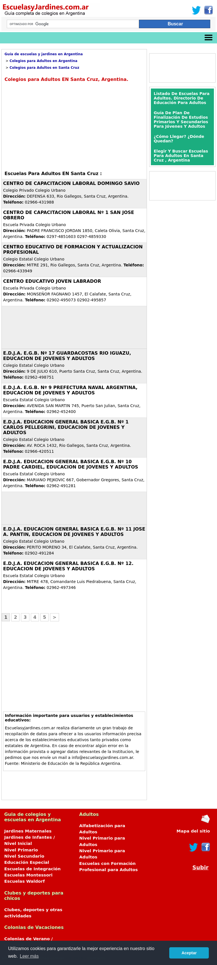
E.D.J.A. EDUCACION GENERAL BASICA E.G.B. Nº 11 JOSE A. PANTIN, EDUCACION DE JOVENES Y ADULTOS (74, 531)
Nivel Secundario (24, 856)
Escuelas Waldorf (24, 881)
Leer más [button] (29, 956)
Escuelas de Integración (32, 868)
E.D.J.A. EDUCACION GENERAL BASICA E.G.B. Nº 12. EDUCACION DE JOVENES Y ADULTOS (68, 566)
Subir (200, 867)
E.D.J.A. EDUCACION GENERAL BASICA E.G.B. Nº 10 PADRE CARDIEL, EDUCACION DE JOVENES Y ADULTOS (70, 464)
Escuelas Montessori (28, 875)
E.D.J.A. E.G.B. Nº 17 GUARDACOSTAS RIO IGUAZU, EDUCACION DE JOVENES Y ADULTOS (67, 355)
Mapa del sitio (193, 831)
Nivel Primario (21, 850)
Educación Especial (26, 862)
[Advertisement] (52, 125)
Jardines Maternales (27, 831)
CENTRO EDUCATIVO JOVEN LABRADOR (52, 281)
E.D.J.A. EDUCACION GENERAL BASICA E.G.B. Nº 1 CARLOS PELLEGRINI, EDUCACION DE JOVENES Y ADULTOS (66, 427)
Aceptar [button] (189, 953)
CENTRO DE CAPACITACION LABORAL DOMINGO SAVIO (71, 183)
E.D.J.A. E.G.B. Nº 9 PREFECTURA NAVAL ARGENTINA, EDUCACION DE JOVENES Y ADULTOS (70, 390)
